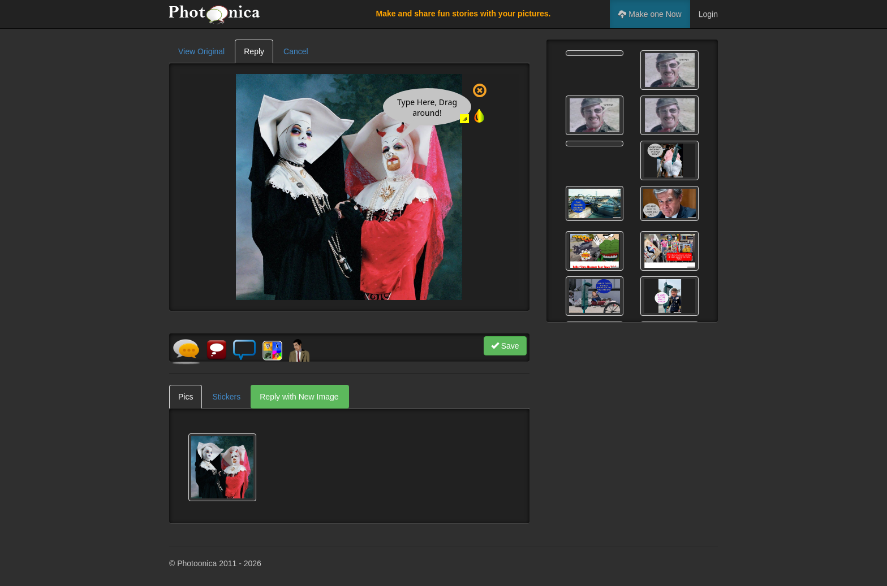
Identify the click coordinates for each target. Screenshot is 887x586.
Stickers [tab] (226, 396)
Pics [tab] (185, 396)
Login (708, 14)
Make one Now (649, 14)
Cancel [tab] (295, 51)
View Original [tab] (201, 51)
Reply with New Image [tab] (299, 396)
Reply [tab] (254, 51)
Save (505, 345)
